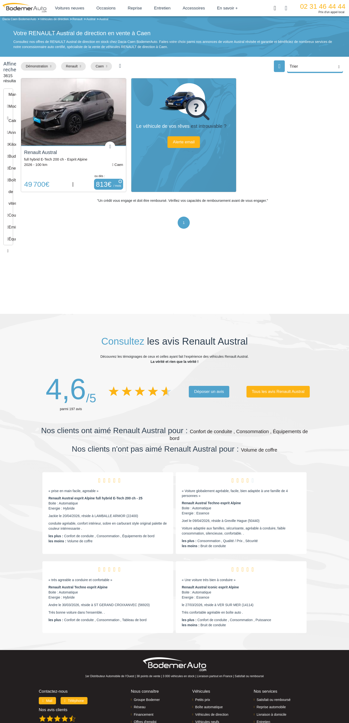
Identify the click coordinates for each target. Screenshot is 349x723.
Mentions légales (209, 703)
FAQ (137, 688)
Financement (143, 673)
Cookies (229, 703)
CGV (280, 703)
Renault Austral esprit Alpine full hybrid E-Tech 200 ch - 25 (95, 457)
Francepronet (87, 703)
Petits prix (202, 659)
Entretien (182, 8)
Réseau (139, 666)
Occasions (125, 8)
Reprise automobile (271, 666)
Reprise (154, 8)
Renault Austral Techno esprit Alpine (211, 462)
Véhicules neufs (207, 681)
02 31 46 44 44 (324, 6)
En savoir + (247, 8)
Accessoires (213, 8)
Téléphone (74, 660)
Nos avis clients (53, 668)
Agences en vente (270, 688)
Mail (47, 660)
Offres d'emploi (145, 681)
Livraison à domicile (271, 673)
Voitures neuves (89, 8)
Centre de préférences (178, 703)
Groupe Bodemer (147, 659)
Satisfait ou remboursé (274, 659)
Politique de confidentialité (256, 703)
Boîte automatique (209, 666)
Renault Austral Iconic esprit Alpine (210, 546)
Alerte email (216, 148)
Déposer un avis (209, 350)
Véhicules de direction (211, 673)
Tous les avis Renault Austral (278, 350)
